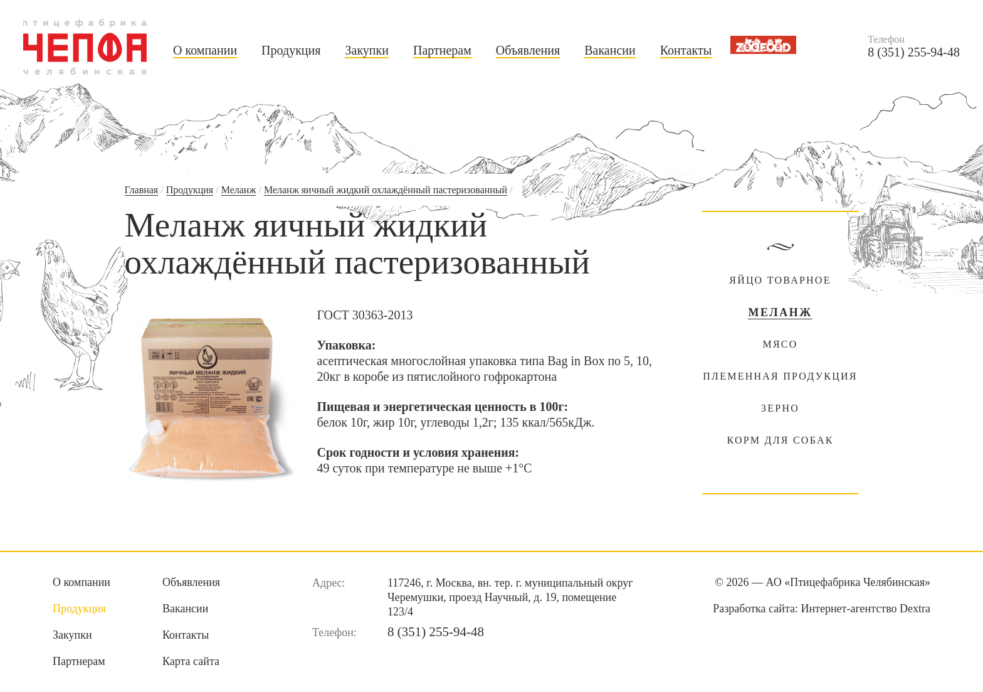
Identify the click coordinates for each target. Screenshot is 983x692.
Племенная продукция (780, 376)
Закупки (366, 50)
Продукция (290, 50)
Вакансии (610, 50)
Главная (142, 189)
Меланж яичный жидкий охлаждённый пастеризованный (385, 189)
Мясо (779, 344)
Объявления (528, 50)
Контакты (686, 50)
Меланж (238, 189)
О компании (205, 50)
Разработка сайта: (821, 608)
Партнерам (442, 50)
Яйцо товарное (780, 280)
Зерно (780, 408)
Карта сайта (190, 661)
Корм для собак (780, 440)
